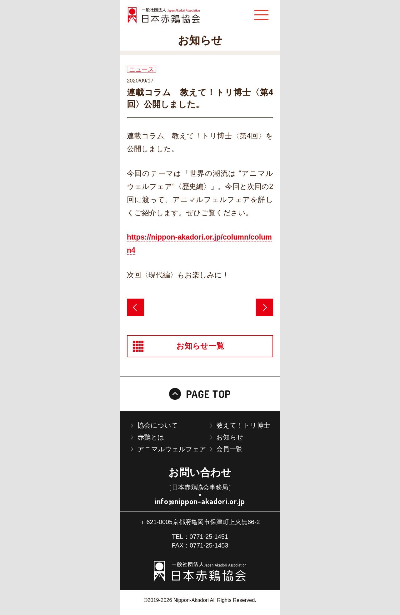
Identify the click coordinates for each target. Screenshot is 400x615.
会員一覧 (229, 449)
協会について (158, 425)
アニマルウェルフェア (172, 449)
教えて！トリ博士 (243, 425)
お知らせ (229, 437)
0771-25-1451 (209, 536)
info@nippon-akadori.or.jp (200, 501)
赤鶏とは (151, 437)
